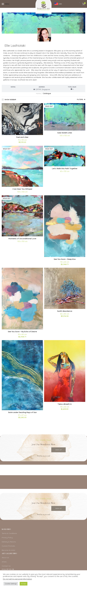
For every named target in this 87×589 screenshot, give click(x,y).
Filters (80, 99)
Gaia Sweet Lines (64, 133)
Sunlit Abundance (64, 311)
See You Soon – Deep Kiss (65, 259)
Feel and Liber (22, 137)
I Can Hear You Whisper (22, 189)
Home (38, 93)
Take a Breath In (64, 404)
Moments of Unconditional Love (22, 239)
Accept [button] (23, 584)
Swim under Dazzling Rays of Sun (22, 412)
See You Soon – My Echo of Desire (22, 332)
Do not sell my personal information (17, 579)
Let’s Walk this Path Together (65, 168)
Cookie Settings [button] (11, 584)
